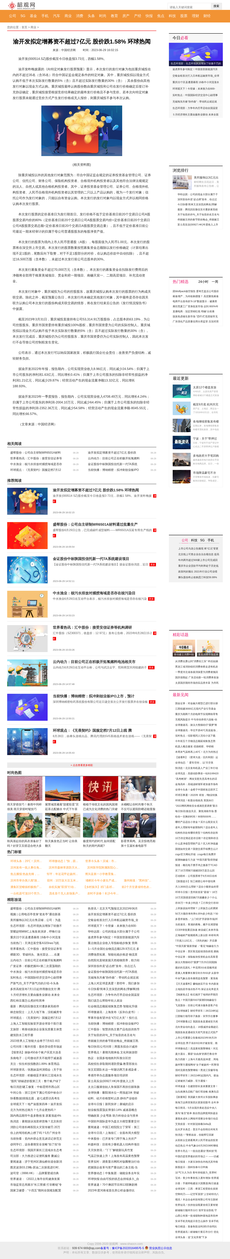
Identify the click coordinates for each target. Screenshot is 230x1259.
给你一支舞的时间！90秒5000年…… (195, 816)
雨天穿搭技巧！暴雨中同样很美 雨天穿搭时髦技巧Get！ (24, 809)
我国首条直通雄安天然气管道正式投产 (196, 1032)
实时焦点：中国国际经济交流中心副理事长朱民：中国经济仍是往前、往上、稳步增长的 (195, 96)
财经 (207, 16)
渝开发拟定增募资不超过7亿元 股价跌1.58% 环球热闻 (96, 490)
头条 (91, 16)
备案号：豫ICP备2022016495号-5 (122, 1248)
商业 (68, 16)
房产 (126, 16)
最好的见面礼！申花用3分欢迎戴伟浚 (196, 967)
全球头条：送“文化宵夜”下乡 (191, 1237)
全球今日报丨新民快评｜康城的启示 (111, 1104)
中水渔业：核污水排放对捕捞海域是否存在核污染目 (94, 593)
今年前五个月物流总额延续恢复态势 (195, 741)
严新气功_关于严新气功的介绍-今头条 (34, 983)
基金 (33, 16)
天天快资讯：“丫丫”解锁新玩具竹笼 (110, 1150)
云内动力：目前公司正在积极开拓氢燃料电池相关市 (94, 662)
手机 (45, 16)
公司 (12, 16)
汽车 (56, 16)
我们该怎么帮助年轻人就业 (105, 1000)
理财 (195, 16)
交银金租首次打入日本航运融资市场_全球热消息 (195, 76)
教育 (114, 16)
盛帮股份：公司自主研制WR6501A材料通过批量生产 (95, 524)
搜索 (216, 6)
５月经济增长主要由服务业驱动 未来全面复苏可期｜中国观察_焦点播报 (195, 115)
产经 (137, 16)
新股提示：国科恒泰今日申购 (191, 1167)
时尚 (102, 16)
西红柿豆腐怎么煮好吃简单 (27, 1000)
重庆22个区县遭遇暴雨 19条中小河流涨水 (195, 82)
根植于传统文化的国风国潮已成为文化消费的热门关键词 (100, 809)
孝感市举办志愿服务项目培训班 (108, 1075)
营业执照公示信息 (158, 1248)
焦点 (160, 16)
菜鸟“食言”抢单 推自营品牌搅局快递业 (196, 1113)
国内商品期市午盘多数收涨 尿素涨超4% (35, 1115)
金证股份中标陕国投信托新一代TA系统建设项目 (91, 559)
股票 (183, 16)
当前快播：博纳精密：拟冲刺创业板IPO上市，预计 (93, 696)
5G (22, 16)
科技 (172, 16)
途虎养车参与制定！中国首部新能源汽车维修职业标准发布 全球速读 (195, 70)
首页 (24, 27)
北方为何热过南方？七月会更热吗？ (33, 1109)
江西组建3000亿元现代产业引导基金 (195, 708)
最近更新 (181, 378)
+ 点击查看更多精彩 (82, 765)
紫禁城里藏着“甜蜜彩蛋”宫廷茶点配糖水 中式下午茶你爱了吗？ (62, 809)
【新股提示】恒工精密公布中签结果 (195, 881)
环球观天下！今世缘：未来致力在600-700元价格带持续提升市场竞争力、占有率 (194, 89)
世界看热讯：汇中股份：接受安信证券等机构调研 (92, 627)
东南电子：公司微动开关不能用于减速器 (36, 1058)
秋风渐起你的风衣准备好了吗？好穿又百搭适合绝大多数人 (24, 846)
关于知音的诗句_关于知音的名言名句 (111, 1035)
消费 (79, 16)
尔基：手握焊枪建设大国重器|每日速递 (197, 1183)
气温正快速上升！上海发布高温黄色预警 (114, 1155)
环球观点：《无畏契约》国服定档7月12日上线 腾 (92, 730)
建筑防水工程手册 (21, 1035)
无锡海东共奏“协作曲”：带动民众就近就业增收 (194, 102)
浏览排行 (180, 170)
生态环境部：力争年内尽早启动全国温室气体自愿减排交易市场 (195, 109)
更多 (152, 564)
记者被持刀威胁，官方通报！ (191, 1080)
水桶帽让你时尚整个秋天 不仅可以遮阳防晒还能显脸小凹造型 (138, 809)
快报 (149, 16)
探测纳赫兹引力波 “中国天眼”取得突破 (196, 859)
